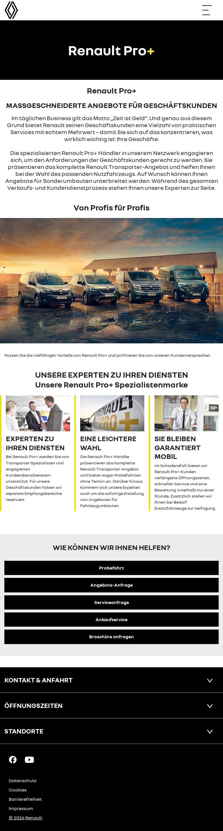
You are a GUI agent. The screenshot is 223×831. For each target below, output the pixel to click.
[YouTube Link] (29, 759)
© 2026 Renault (25, 818)
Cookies (18, 790)
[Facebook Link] (13, 759)
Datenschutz (23, 780)
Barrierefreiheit (25, 799)
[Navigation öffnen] (210, 10)
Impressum (21, 808)
